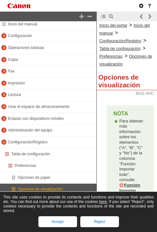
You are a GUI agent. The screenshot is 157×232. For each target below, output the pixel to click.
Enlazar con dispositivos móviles (36, 118)
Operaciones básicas (26, 47)
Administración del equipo (30, 130)
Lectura (14, 94)
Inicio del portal (113, 25)
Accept (58, 221)
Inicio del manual (22, 24)
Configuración (20, 36)
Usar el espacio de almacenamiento (39, 106)
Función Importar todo (129, 190)
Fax (11, 71)
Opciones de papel (34, 177)
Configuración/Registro (27, 142)
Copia (13, 59)
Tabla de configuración (30, 154)
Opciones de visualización (40, 189)
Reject (99, 221)
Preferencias (25, 165)
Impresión (16, 83)
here (103, 201)
